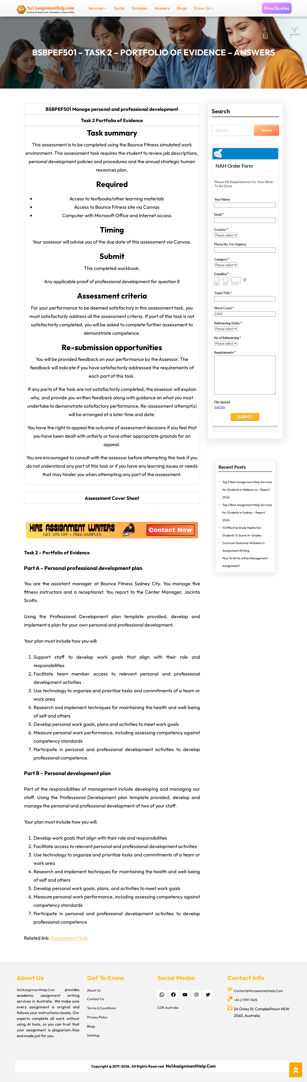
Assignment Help (69, 938)
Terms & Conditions (101, 1008)
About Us (94, 990)
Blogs (91, 1026)
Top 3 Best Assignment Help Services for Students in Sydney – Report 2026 (246, 513)
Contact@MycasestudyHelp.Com (258, 991)
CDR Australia (167, 1007)
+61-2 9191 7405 (245, 1000)
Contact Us (95, 999)
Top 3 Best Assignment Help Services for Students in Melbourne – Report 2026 (246, 497)
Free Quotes (276, 8)
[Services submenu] (105, 8)
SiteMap (93, 1035)
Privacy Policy (97, 1017)
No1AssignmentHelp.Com (36, 990)
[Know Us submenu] (212, 8)
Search (266, 130)
